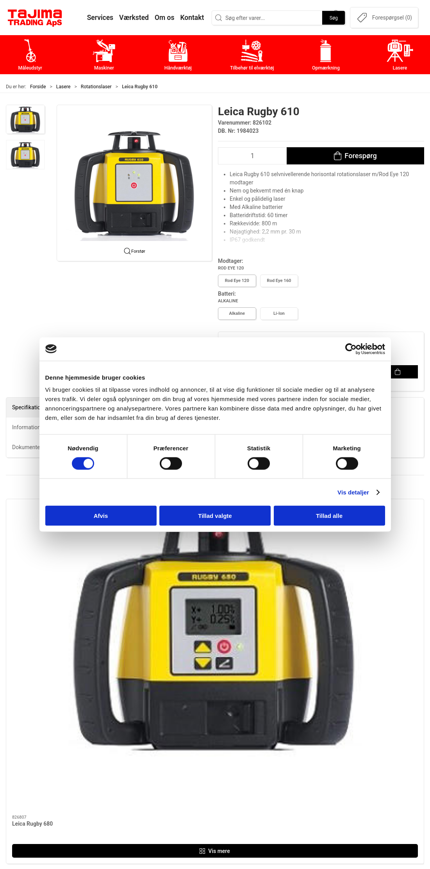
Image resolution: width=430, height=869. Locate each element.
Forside (38, 86)
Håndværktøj (178, 749)
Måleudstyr (176, 725)
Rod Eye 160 (279, 280)
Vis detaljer (353, 492)
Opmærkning (178, 773)
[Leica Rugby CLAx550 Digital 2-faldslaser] (374, 538)
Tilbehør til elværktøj (189, 761)
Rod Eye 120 (237, 280)
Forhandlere (316, 785)
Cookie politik (318, 797)
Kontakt (310, 737)
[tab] (210, 640)
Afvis (101, 515)
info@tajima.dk (100, 779)
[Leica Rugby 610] (162, 538)
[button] (25, 119)
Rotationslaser (96, 86)
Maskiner (173, 737)
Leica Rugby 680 (32, 585)
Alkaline (237, 313)
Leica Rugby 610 (138, 585)
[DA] (35, 17)
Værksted (313, 749)
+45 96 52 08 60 (101, 771)
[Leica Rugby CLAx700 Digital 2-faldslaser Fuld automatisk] (268, 538)
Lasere (63, 86)
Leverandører (318, 761)
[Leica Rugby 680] (56, 538)
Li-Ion (279, 313)
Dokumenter (317, 773)
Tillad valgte (215, 515)
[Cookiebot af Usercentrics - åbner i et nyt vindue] (351, 349)
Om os (309, 725)
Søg (334, 17)
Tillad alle (329, 515)
